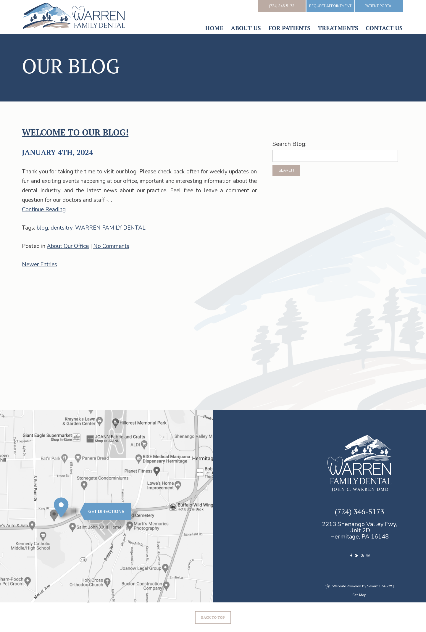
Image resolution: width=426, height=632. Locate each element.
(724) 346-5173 (281, 6)
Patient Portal (379, 6)
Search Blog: (289, 144)
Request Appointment (330, 6)
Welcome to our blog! (75, 132)
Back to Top (213, 617)
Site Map (359, 595)
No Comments (111, 246)
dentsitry (61, 228)
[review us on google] (356, 555)
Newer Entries (39, 264)
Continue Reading (44, 209)
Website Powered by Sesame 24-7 (358, 586)
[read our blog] (362, 555)
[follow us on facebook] (351, 555)
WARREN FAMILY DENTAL (110, 228)
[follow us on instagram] (368, 555)
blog (42, 228)
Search (286, 170)
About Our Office (68, 246)
